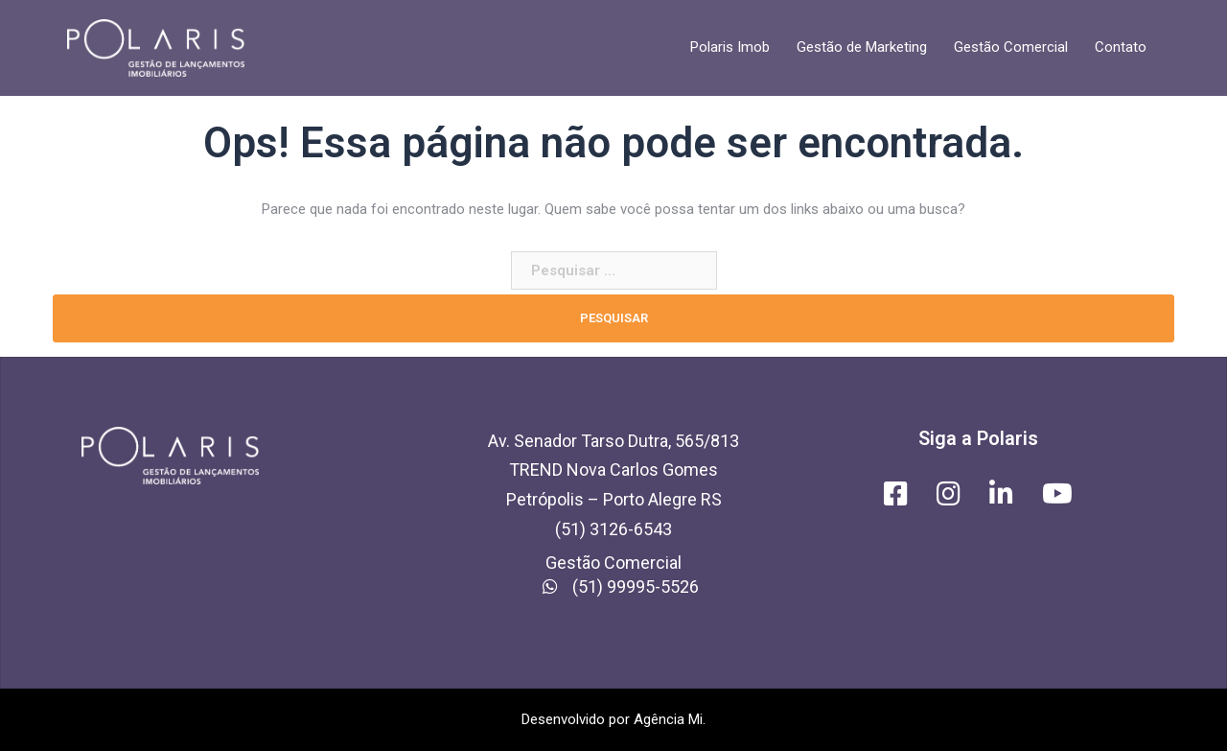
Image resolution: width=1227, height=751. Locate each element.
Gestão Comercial (1011, 47)
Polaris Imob (730, 47)
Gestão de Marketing (862, 47)
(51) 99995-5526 (613, 586)
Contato (1120, 47)
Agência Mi (668, 719)
